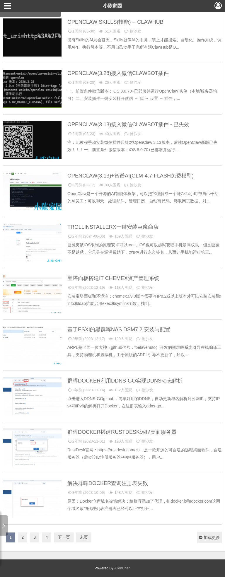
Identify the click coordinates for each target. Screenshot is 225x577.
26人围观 (109, 82)
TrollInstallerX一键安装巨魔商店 (113, 227)
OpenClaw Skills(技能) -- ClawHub (116, 22)
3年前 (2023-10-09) (86, 492)
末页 (84, 537)
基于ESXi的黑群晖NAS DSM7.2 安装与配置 (119, 329)
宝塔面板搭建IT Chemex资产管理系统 (114, 278)
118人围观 (120, 287)
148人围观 (120, 492)
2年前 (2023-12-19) (86, 287)
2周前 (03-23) (81, 134)
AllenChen (121, 568)
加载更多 (209, 537)
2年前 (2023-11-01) (86, 441)
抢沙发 (132, 31)
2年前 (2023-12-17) (86, 339)
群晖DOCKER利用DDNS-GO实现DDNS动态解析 (125, 381)
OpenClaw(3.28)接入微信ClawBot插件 (118, 73)
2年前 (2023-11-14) (86, 390)
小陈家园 (112, 5)
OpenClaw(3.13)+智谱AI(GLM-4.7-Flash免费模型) (131, 176)
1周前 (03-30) (81, 31)
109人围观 (120, 236)
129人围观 (120, 339)
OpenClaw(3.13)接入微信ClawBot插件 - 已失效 (129, 124)
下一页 (64, 537)
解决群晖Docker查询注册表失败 (108, 483)
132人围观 (120, 390)
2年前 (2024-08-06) (86, 236)
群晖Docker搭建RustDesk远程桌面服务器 (122, 432)
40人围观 (109, 134)
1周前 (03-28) (81, 82)
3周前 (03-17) (81, 185)
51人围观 (109, 31)
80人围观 (109, 185)
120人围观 (120, 441)
